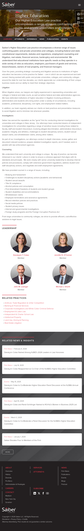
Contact (9, 492)
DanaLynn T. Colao (21, 255)
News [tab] (42, 39)
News (64, 467)
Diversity (8, 477)
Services (37, 467)
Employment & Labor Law (15, 311)
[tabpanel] (42, 133)
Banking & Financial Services (17, 305)
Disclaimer (6, 519)
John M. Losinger (21, 286)
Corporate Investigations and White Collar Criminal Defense (29, 308)
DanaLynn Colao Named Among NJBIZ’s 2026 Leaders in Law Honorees (34, 352)
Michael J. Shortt (63, 286)
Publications (65, 474)
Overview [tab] (7, 39)
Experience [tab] (32, 39)
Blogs (63, 481)
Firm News (8, 349)
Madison (8, 496)
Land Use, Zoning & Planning (17, 320)
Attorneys (38, 471)
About (8, 467)
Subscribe (38, 488)
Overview (8, 471)
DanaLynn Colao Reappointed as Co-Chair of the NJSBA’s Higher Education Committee (40, 368)
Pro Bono (8, 481)
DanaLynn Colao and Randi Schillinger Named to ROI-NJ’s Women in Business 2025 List (40, 404)
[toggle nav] (79, 4)
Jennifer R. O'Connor (63, 255)
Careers (9, 488)
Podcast (64, 484)
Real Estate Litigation (13, 323)
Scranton (8, 502)
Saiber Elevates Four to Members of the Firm (22, 440)
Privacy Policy (16, 519)
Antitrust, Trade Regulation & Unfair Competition (24, 303)
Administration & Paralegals (15, 484)
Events (6, 381)
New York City (10, 499)
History (7, 474)
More (7, 452)
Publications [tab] (53, 39)
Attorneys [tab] (19, 39)
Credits (25, 519)
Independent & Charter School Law (19, 314)
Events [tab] (64, 39)
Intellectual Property (13, 317)
